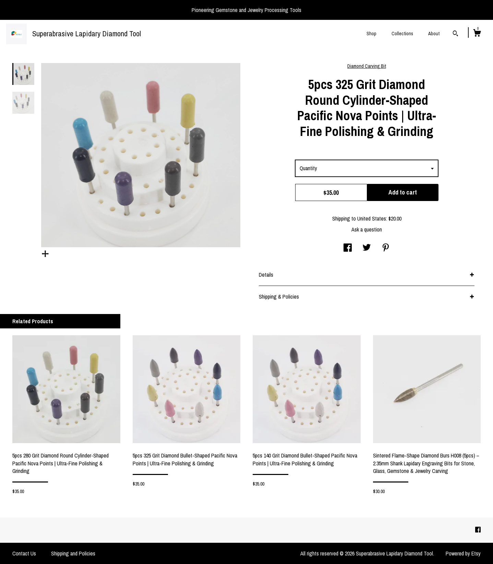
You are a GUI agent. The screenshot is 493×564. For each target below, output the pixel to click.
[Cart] (477, 34)
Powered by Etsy (463, 553)
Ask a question (366, 229)
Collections (402, 33)
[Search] (455, 34)
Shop (371, 33)
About (434, 33)
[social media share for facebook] (348, 248)
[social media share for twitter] (367, 248)
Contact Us (24, 553)
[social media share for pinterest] (386, 248)
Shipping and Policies (73, 553)
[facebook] (478, 530)
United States (371, 218)
